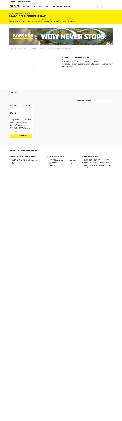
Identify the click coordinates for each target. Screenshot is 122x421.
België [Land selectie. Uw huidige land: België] (12, 1)
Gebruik (42, 48)
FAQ (10, 397)
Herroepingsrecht (13, 394)
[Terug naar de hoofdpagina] (15, 6)
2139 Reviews (92, 398)
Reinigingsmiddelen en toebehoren (60, 48)
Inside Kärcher (57, 6)
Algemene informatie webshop (16, 395)
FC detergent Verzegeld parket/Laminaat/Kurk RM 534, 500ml (73, 284)
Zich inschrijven (13, 409)
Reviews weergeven (94, 399)
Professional (38, 6)
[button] (13, 246)
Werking (13, 48)
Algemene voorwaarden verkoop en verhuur (73, 412)
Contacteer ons (39, 419)
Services (47, 6)
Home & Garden (27, 6)
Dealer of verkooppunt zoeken (70, 409)
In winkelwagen (21, 136)
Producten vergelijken (84, 100)
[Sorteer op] (101, 101)
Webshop (67, 6)
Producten (22, 48)
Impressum (65, 417)
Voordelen (33, 48)
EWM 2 (13, 113)
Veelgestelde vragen (67, 411)
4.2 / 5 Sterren (92, 396)
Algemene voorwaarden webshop (17, 392)
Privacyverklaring (66, 419)
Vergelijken (15, 131)
